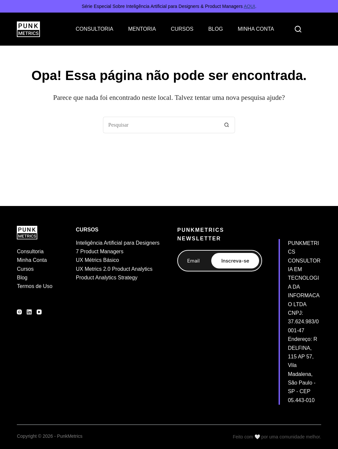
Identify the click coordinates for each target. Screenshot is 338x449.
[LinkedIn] (29, 311)
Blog (22, 277)
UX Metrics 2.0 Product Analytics (114, 269)
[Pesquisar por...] (161, 125)
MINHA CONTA (256, 29)
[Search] (298, 29)
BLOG (215, 29)
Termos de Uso (34, 286)
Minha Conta (32, 260)
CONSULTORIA (94, 29)
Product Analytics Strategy (107, 277)
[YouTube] (39, 311)
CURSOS (182, 29)
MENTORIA (142, 29)
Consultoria (30, 251)
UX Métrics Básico (97, 260)
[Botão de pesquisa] (227, 125)
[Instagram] (19, 311)
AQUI (249, 6)
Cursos (25, 269)
